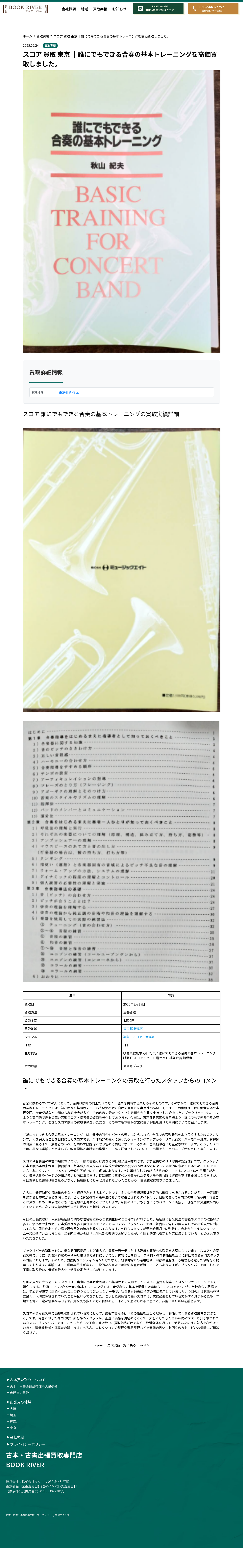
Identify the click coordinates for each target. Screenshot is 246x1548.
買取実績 (100, 8)
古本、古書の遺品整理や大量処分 (34, 1386)
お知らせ (119, 8)
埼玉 (13, 1415)
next (143, 1345)
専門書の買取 (19, 1392)
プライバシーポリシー (28, 1444)
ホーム (27, 36)
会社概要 (69, 8)
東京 (13, 1427)
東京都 (63, 392)
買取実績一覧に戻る (121, 1345)
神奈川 (14, 1421)
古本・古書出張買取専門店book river (44, 1459)
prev (100, 1345)
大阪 (13, 1408)
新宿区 (74, 392)
